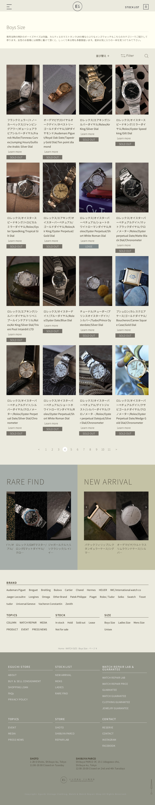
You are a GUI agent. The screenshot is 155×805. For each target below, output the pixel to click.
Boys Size (83, 648)
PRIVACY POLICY (18, 699)
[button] (68, 507)
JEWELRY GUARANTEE (115, 708)
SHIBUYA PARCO (64, 733)
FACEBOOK (108, 745)
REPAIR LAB (62, 739)
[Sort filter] (104, 55)
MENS (58, 681)
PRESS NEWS (16, 739)
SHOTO (59, 727)
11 (109, 449)
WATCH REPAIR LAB (113, 677)
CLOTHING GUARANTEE (116, 702)
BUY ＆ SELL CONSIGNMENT (24, 681)
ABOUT (12, 675)
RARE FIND (61, 693)
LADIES (59, 687)
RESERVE (107, 727)
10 (102, 449)
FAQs (11, 693)
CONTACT (108, 733)
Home (61, 648)
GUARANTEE (109, 689)
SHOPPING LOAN (18, 687)
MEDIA (12, 733)
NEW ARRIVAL (63, 675)
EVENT (12, 727)
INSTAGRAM (109, 739)
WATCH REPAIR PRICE (115, 683)
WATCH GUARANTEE (114, 696)
